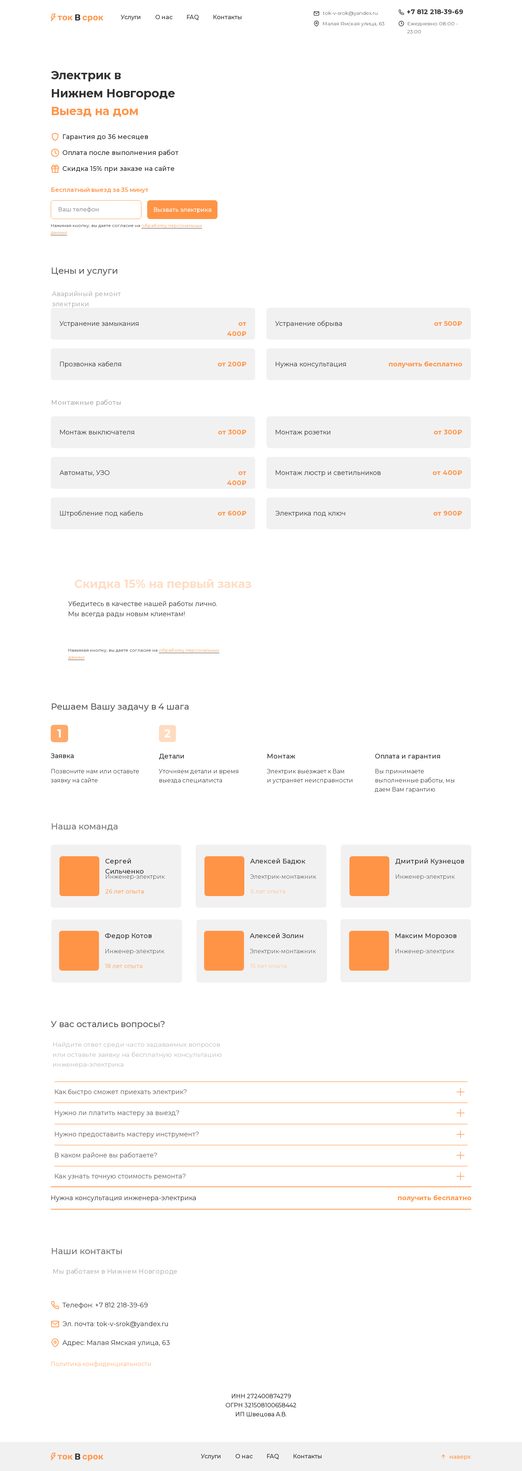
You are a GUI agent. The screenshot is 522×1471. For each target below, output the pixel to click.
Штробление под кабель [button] (101, 513)
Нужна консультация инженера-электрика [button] (123, 1198)
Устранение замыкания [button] (99, 324)
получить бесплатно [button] (425, 364)
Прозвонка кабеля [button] (90, 364)
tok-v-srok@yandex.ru (350, 13)
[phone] (96, 209)
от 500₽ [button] (448, 324)
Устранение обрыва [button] (309, 324)
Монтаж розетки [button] (303, 432)
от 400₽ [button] (447, 473)
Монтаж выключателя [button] (97, 432)
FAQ (192, 17)
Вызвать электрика (182, 209)
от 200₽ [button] (232, 364)
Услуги (131, 17)
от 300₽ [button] (232, 432)
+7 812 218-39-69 (435, 12)
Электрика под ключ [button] (310, 513)
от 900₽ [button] (447, 513)
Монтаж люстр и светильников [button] (328, 473)
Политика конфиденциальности (101, 1364)
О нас (164, 17)
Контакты (227, 17)
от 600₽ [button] (232, 513)
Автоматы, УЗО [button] (84, 473)
